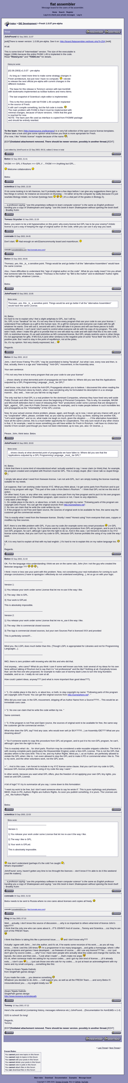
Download (49, 1078)
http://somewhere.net (74, 504)
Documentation (61, 1078)
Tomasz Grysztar (61, 1082)
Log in (79, 15)
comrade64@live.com (19, 250)
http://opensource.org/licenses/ (39, 131)
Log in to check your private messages (59, 15)
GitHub (77, 1082)
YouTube (84, 1082)
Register (69, 12)
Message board (85, 1078)
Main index (38, 1078)
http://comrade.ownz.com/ (36, 250)
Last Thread (103, 1048)
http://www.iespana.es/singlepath (20, 996)
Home (54, 12)
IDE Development (28, 23)
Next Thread (114, 1048)
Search (61, 12)
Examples (73, 1078)
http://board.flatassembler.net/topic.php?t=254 (82, 41)
